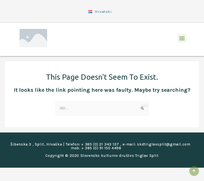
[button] (181, 36)
